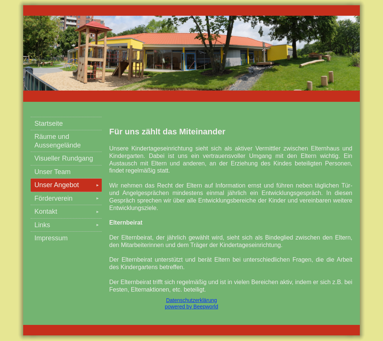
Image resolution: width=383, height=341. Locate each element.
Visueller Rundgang (63, 158)
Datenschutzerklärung (191, 300)
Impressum (51, 238)
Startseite (48, 123)
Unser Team (52, 172)
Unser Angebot (68, 185)
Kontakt (68, 211)
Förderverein (68, 198)
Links (68, 225)
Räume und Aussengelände (57, 141)
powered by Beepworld (191, 307)
